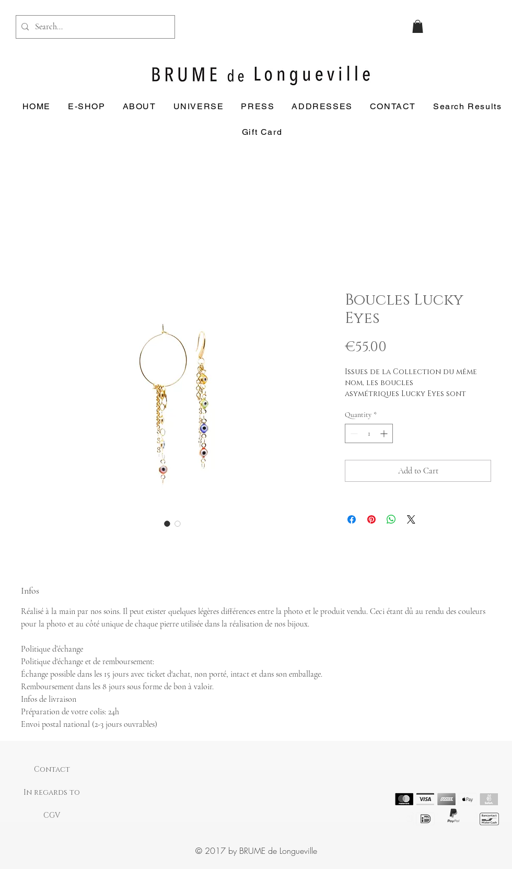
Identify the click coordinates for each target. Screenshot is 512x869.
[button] (417, 26)
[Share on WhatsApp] (391, 519)
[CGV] (51, 815)
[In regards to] (51, 792)
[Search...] (94, 27)
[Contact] (51, 769)
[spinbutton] (368, 433)
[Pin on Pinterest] (371, 519)
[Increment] (384, 433)
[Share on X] (411, 519)
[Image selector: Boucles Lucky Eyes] (167, 523)
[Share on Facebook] (351, 519)
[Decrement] (352, 433)
